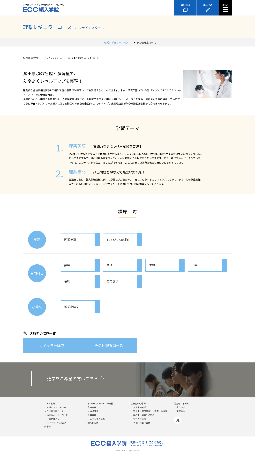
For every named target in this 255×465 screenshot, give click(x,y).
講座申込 (207, 4)
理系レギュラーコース (57, 415)
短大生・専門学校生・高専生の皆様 (150, 411)
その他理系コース (146, 42)
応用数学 (124, 281)
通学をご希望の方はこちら (75, 378)
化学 (209, 265)
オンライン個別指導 (56, 422)
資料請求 (185, 4)
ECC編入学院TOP (31, 58)
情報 (81, 281)
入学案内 (92, 415)
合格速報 (94, 411)
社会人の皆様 (139, 418)
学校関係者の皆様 (141, 422)
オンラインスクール (53, 58)
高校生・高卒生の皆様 (143, 415)
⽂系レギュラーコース (57, 407)
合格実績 (92, 407)
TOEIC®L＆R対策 (124, 239)
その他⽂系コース (55, 411)
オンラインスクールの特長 (100, 403)
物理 (124, 265)
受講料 (47, 426)
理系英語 (81, 239)
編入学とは (93, 422)
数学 (81, 265)
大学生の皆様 (139, 407)
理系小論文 (81, 307)
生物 (166, 265)
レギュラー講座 (51, 345)
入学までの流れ (97, 418)
